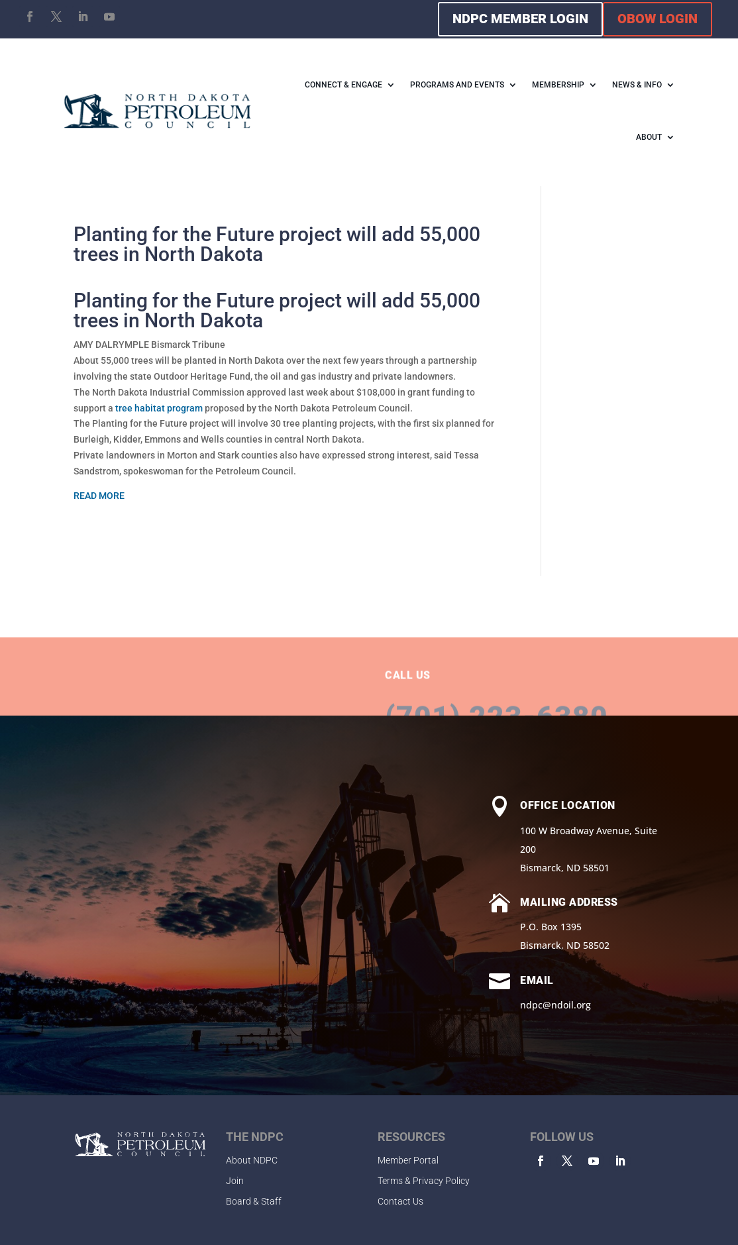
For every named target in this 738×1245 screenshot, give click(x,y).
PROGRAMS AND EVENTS (457, 84)
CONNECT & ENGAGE (343, 84)
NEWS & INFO (637, 84)
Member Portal (408, 1160)
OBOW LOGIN (657, 19)
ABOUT (649, 137)
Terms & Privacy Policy (424, 1180)
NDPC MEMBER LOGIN (520, 19)
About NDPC (252, 1160)
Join (235, 1180)
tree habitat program (159, 408)
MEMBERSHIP (558, 84)
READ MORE (99, 495)
